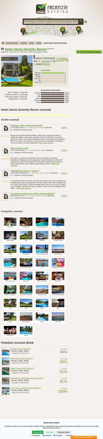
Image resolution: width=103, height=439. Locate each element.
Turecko (23, 43)
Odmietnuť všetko (63, 432)
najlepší (45, 61)
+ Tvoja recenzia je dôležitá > (84, 437)
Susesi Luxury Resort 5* (21, 349)
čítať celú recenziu (45, 143)
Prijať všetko (38, 432)
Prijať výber (49, 432)
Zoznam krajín (12, 43)
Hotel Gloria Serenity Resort (55, 43)
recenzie (45, 70)
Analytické (47, 435)
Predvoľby (58, 435)
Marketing (69, 435)
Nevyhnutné (35, 435)
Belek (31, 43)
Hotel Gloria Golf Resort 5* (22, 359)
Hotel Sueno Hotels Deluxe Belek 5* (26, 388)
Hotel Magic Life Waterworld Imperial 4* (27, 378)
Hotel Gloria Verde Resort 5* (22, 368)
